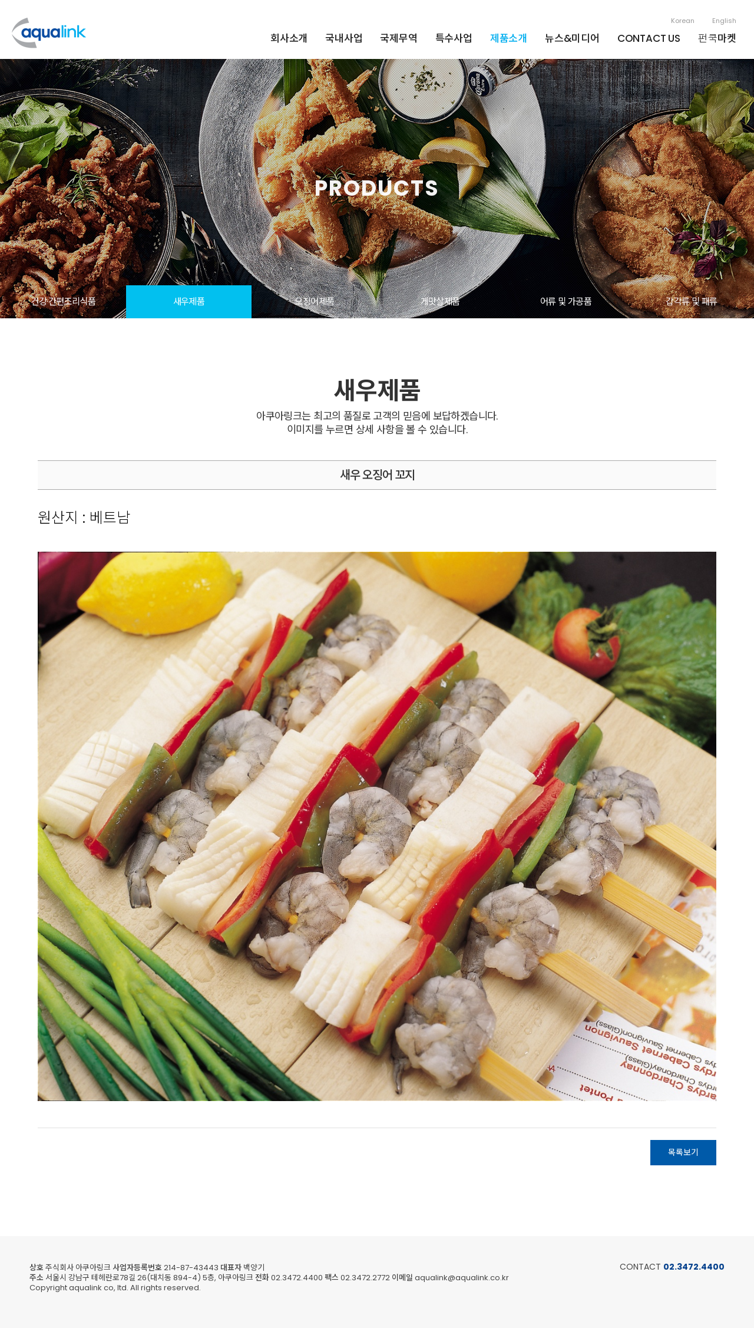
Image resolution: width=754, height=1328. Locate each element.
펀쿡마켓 (717, 38)
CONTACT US (648, 38)
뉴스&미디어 (572, 38)
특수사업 (453, 38)
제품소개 (508, 38)
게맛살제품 (440, 301)
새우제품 (189, 301)
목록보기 (683, 1152)
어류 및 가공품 (565, 301)
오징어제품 (314, 301)
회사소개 (288, 38)
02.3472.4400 (694, 1267)
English (724, 20)
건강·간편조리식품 (63, 301)
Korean (683, 20)
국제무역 (398, 38)
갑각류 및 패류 (691, 301)
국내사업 (343, 38)
